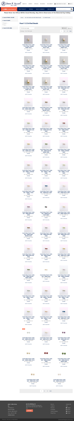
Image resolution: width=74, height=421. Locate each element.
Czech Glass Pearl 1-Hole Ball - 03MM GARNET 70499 (64, 130)
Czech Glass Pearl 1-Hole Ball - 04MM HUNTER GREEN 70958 (28, 276)
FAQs (67, 406)
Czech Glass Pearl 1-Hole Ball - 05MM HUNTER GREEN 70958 (64, 360)
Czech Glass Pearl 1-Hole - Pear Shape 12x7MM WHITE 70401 (28, 67)
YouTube (68, 413)
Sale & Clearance (40, 9)
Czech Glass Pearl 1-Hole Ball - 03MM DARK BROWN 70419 (46, 109)
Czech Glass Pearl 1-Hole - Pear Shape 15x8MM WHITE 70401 (64, 67)
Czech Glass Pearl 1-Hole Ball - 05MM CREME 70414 (28, 359)
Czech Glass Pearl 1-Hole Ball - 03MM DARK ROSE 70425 (46, 130)
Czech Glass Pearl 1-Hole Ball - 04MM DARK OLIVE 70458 (64, 234)
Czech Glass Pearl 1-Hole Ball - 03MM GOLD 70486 (28, 150)
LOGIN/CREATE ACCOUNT (60, 4)
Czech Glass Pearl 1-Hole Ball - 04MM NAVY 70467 (64, 317)
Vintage (31, 9)
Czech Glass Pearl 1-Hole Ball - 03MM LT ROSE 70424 (28, 193)
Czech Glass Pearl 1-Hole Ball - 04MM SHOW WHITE (28, 338)
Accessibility (50, 3)
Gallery (64, 28)
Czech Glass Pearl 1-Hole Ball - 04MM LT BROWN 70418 (46, 297)
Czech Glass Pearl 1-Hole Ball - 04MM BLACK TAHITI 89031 (46, 214)
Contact (30, 3)
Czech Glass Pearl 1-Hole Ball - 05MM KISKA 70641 (33, 380)
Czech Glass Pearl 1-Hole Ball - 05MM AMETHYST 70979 (64, 339)
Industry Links (68, 404)
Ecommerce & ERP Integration (62, 419)
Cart (70, 4)
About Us (25, 3)
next (70, 31)
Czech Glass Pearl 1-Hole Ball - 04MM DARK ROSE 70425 (28, 255)
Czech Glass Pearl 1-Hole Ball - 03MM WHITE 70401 (64, 192)
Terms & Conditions (54, 411)
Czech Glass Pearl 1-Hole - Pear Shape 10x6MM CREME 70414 (28, 46)
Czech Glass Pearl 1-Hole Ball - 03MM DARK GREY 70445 (64, 109)
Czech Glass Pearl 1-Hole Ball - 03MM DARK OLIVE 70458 (28, 130)
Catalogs (36, 3)
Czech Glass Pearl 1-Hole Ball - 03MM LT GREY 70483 (46, 172)
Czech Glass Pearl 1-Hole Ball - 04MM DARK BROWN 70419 (28, 234)
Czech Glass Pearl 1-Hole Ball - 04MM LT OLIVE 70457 (28, 318)
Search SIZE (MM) (7, 28)
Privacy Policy (53, 413)
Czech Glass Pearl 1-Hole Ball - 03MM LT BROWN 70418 (28, 172)
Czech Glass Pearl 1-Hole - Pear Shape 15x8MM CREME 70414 (46, 67)
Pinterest (68, 411)
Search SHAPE (6, 20)
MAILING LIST (51, 9)
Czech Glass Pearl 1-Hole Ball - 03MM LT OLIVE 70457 (64, 172)
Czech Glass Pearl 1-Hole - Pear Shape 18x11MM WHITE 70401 (46, 88)
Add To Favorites (28, 52)
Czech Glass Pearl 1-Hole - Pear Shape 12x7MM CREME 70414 (64, 46)
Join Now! (29, 410)
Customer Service (11, 414)
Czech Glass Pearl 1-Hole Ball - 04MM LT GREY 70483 (64, 297)
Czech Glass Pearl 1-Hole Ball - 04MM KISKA (46, 275)
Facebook (68, 409)
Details (28, 50)
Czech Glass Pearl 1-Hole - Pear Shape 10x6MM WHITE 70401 (46, 46)
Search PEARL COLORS (8, 17)
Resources (42, 3)
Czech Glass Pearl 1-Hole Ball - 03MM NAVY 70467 (46, 192)
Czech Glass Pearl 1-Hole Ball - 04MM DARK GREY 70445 (46, 234)
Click (9, 9)
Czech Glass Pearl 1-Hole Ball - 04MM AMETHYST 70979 (28, 214)
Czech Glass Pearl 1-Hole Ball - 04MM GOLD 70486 (64, 254)
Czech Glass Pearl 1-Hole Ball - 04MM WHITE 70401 (46, 338)
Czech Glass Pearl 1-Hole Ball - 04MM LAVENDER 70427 (64, 276)
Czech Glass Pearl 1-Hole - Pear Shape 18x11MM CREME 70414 (28, 88)
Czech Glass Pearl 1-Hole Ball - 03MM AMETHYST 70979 (64, 88)
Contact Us (53, 406)
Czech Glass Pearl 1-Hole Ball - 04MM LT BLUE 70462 (28, 297)
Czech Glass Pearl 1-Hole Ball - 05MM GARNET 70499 (46, 360)
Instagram (68, 407)
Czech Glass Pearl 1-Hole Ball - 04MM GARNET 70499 (46, 255)
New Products (22, 9)
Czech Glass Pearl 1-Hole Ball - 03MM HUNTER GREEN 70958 (46, 151)
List (69, 28)
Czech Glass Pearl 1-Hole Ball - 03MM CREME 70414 (28, 108)
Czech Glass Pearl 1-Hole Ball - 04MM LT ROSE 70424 (46, 318)
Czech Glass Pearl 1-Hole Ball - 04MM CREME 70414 (64, 213)
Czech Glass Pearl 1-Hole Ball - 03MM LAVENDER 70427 (64, 151)
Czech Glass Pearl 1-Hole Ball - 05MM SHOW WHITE (59, 380)
